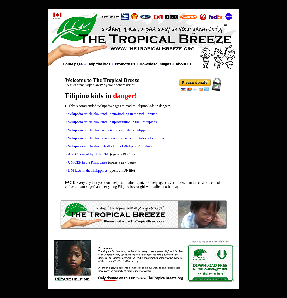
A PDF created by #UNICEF (88, 154)
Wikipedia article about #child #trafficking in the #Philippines (112, 114)
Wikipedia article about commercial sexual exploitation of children (116, 138)
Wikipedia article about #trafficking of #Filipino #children (110, 146)
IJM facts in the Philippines (88, 170)
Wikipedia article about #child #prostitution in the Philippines (112, 122)
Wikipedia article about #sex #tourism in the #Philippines (109, 130)
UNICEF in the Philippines (87, 162)
